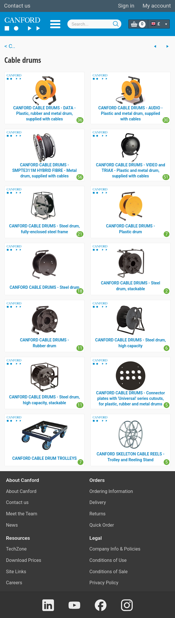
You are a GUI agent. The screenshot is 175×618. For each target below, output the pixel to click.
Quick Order (102, 525)
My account (157, 6)
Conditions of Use (108, 560)
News (12, 525)
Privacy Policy (104, 582)
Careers (14, 582)
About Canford (21, 491)
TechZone (16, 549)
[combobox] (94, 24)
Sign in (126, 6)
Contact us (17, 6)
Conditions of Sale (109, 571)
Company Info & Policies (115, 549)
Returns (98, 514)
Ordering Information (111, 491)
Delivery (98, 502)
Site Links (16, 571)
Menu (55, 24)
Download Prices (23, 560)
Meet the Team (21, 514)
